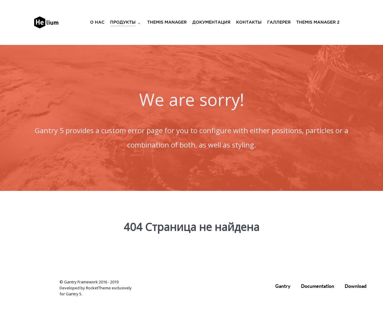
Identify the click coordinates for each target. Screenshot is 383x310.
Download (356, 286)
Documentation (317, 286)
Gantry (283, 286)
